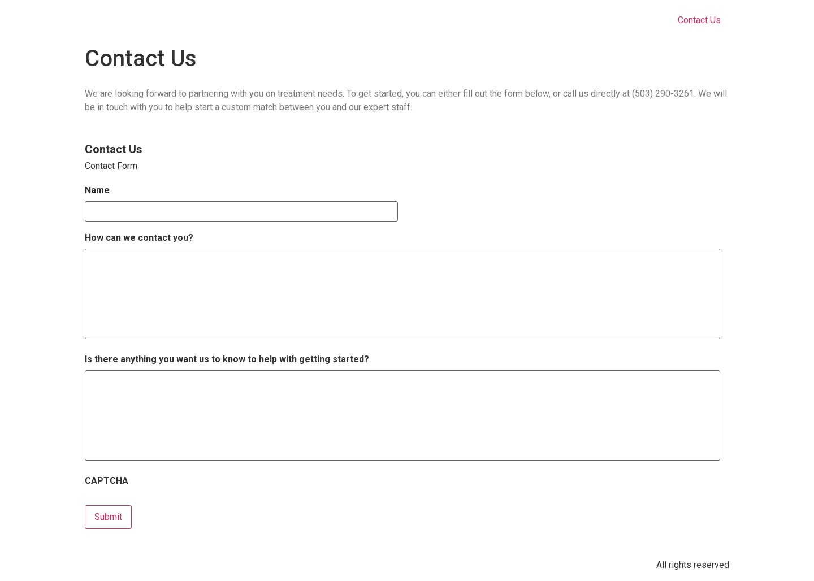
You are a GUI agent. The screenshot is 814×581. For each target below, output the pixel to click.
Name (97, 190)
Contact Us (699, 20)
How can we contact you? (139, 237)
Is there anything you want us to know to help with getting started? (227, 359)
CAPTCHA (106, 480)
